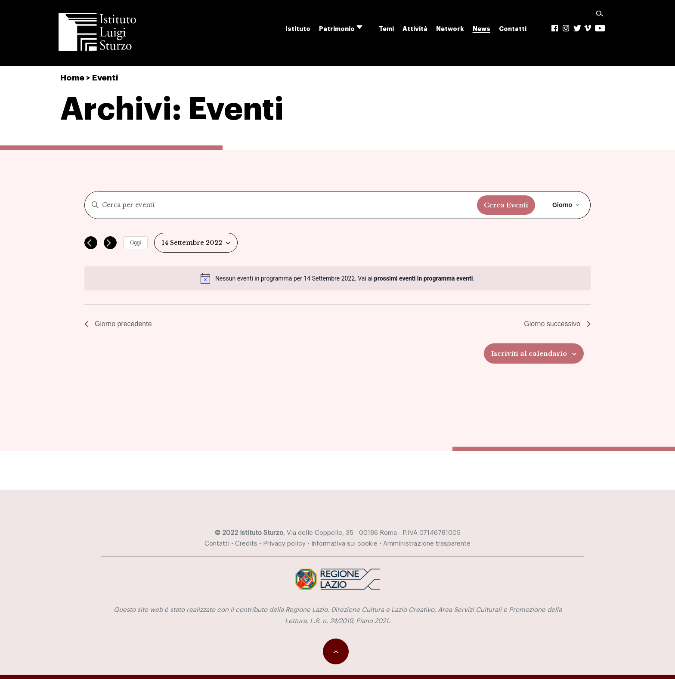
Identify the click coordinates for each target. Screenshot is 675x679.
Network (450, 29)
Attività (415, 29)
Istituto (297, 29)
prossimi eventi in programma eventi (423, 278)
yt (600, 28)
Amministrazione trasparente (427, 543)
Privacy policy (284, 543)
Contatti (512, 29)
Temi (386, 29)
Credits (246, 543)
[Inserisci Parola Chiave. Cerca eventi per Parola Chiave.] (281, 205)
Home (72, 78)
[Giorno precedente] (90, 242)
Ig (566, 28)
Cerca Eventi (506, 205)
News (481, 29)
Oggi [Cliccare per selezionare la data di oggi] (135, 243)
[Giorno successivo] (110, 242)
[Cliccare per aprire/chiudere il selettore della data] (196, 243)
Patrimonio (337, 29)
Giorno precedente (118, 323)
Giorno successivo (557, 323)
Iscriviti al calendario (529, 354)
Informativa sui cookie (344, 543)
